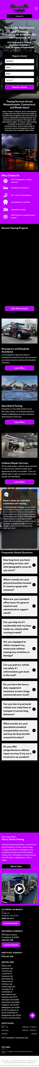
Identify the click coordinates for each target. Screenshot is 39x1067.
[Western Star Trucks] (28, 805)
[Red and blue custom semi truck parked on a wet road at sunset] (10, 257)
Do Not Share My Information (18, 1061)
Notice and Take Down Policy (11, 1062)
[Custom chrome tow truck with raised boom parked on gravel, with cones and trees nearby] (28, 261)
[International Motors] (11, 805)
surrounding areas (13, 1018)
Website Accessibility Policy (28, 1062)
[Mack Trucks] (28, 771)
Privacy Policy (4, 1061)
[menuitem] (4, 1051)
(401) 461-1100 (7, 940)
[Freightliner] (11, 788)
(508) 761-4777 (8, 918)
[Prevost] (11, 823)
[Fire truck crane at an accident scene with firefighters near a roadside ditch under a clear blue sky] (28, 279)
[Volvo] (28, 788)
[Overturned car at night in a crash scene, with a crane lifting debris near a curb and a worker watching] (28, 297)
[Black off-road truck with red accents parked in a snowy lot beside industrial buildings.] (10, 274)
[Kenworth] (28, 823)
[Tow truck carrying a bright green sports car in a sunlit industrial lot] (28, 243)
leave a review (19, 523)
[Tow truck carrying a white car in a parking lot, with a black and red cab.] (10, 238)
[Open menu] (36, 8)
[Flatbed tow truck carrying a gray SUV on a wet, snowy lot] (10, 292)
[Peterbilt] (11, 771)
